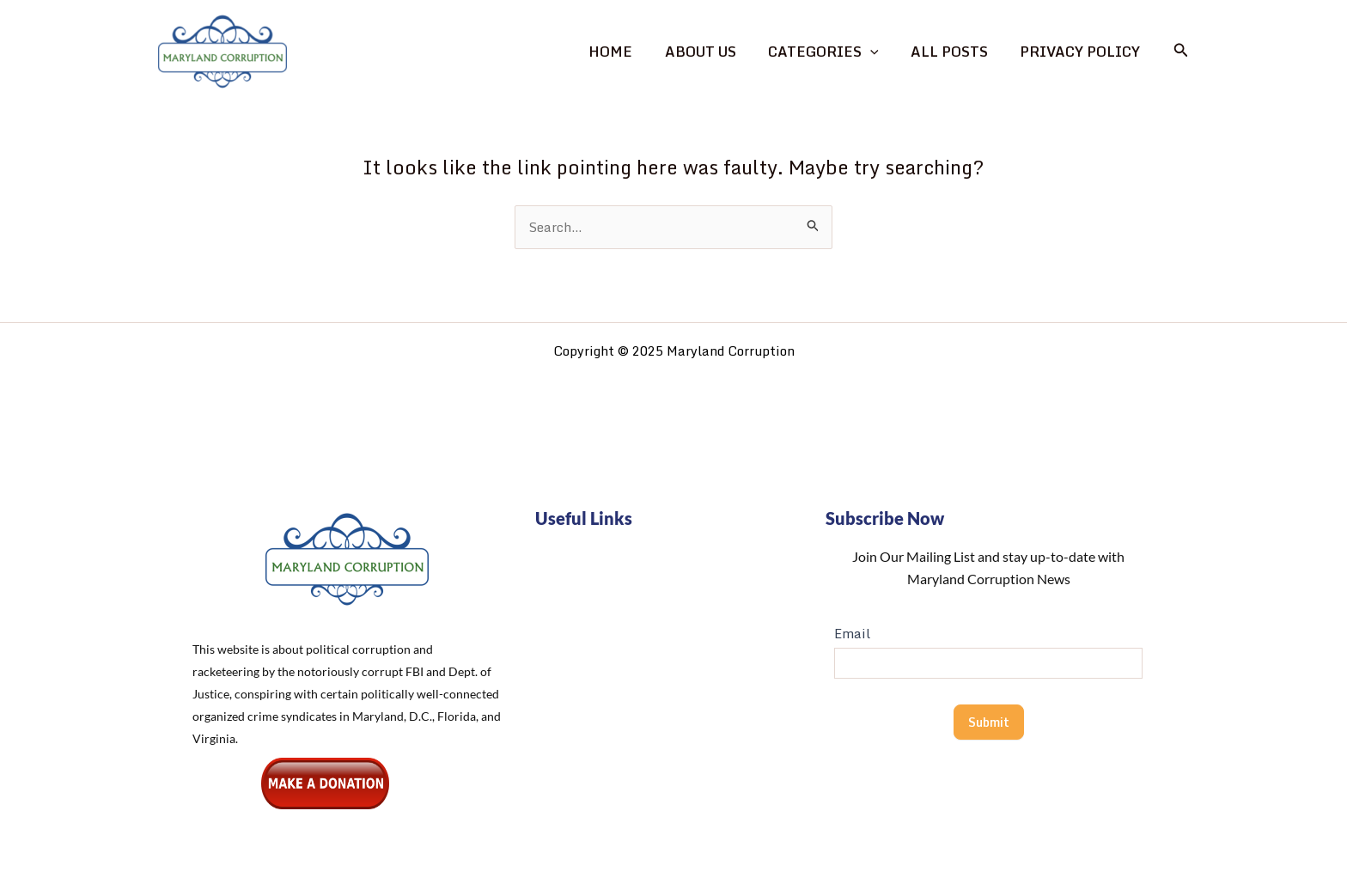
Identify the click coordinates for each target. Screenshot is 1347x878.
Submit (988, 722)
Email (852, 633)
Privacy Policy (1082, 51)
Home (631, 51)
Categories (834, 52)
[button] (1181, 51)
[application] (881, 52)
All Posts (956, 51)
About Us (716, 51)
